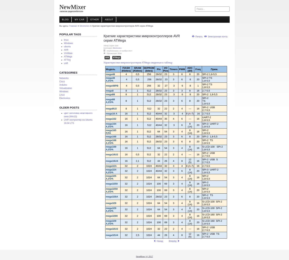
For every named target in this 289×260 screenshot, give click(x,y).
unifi (66, 63)
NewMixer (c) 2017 (144, 256)
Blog (65, 19)
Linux (62, 95)
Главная (73, 26)
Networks (64, 78)
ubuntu (67, 46)
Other (94, 19)
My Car (79, 19)
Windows (68, 43)
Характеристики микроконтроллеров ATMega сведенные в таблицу (138, 62)
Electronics (85, 26)
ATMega (68, 56)
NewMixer (72, 7)
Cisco (62, 81)
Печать (197, 36)
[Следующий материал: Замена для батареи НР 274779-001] (174, 241)
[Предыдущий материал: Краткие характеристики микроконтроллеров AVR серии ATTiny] (158, 241)
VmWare (68, 53)
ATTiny (67, 60)
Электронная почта (215, 36)
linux (66, 40)
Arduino (63, 85)
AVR (66, 50)
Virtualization (65, 88)
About (109, 19)
